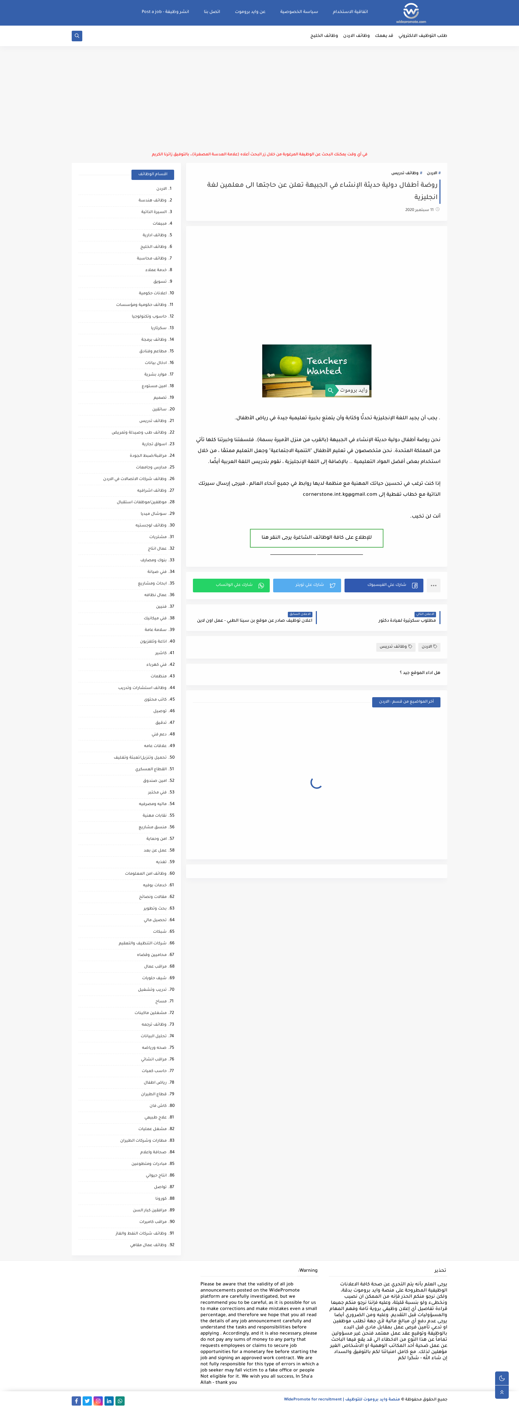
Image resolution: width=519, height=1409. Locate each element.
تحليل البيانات (154, 1036)
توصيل (160, 711)
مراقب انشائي (154, 1060)
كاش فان (158, 1106)
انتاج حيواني (156, 1176)
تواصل (160, 1187)
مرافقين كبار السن (150, 1211)
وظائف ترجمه (154, 1025)
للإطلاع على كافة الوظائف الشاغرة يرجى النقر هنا (317, 538)
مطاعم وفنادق (153, 352)
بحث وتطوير (155, 909)
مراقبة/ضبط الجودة (148, 456)
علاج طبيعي (155, 1118)
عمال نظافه (155, 595)
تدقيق (161, 723)
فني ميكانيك (155, 619)
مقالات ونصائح (153, 897)
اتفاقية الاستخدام (350, 12)
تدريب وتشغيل (152, 990)
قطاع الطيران (154, 1095)
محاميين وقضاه (152, 955)
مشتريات (158, 537)
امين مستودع (154, 386)
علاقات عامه (155, 746)
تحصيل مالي (155, 920)
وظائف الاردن (356, 36)
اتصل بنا (212, 12)
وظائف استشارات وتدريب (142, 688)
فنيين (161, 607)
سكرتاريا (159, 328)
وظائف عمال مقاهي (148, 1245)
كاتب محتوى (155, 700)
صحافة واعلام (153, 1153)
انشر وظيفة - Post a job (165, 12)
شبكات (160, 932)
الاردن (432, 173)
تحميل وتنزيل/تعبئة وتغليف (140, 758)
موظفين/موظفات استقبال (142, 503)
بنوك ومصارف (153, 561)
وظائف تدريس (405, 173)
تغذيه (161, 862)
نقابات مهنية (155, 816)
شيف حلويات (154, 978)
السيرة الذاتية (154, 212)
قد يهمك (384, 36)
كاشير (161, 653)
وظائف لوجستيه (151, 526)
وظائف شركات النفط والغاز (141, 1234)
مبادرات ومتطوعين (149, 1164)
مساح (161, 1002)
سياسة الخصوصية (299, 12)
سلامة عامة (156, 630)
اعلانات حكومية (153, 294)
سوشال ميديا (154, 514)
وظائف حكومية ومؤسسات (141, 305)
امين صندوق (155, 781)
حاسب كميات (154, 1071)
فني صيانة (157, 572)
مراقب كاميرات (153, 1222)
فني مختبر (157, 793)
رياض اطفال (155, 1083)
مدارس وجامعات (151, 468)
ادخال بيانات (156, 363)
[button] (384, 585)
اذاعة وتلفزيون (153, 642)
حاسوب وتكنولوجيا (149, 317)
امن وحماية (156, 839)
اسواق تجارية (154, 444)
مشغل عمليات (152, 1129)
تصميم (160, 398)
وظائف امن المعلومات (146, 874)
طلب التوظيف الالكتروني (422, 36)
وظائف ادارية (155, 236)
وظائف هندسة (153, 201)
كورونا (161, 1199)
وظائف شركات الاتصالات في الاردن (135, 479)
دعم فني (159, 735)
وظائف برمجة (154, 340)
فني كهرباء (156, 665)
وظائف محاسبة (152, 259)
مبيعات (160, 224)
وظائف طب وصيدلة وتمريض (139, 433)
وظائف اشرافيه (152, 491)
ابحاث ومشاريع (152, 584)
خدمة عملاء (156, 270)
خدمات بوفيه (155, 886)
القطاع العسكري (151, 769)
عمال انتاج (157, 549)
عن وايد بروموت (250, 12)
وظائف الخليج (324, 36)
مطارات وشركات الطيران (143, 1141)
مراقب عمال (155, 967)
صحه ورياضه (154, 1048)
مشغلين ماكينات (151, 1013)
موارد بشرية (155, 375)
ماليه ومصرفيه (153, 804)
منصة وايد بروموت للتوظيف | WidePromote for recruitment (342, 1400)
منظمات (159, 677)
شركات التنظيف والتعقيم (143, 944)
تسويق (160, 282)
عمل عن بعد (155, 851)
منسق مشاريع (153, 828)
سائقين (159, 410)
